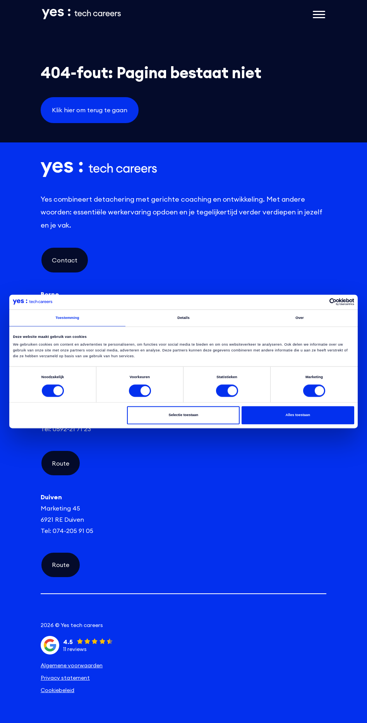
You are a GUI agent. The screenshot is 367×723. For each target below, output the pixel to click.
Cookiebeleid (57, 690)
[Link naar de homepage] (135, 14)
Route (60, 463)
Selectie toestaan (183, 415)
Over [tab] (299, 318)
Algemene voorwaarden (72, 665)
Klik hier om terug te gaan (89, 110)
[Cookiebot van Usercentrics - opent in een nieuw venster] (320, 302)
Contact (64, 260)
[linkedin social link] (88, 612)
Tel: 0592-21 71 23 (66, 429)
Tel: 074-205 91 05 (67, 531)
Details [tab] (183, 318)
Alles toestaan (297, 415)
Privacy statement (65, 677)
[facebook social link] (278, 612)
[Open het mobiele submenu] (319, 14)
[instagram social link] (183, 612)
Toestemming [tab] (67, 318)
